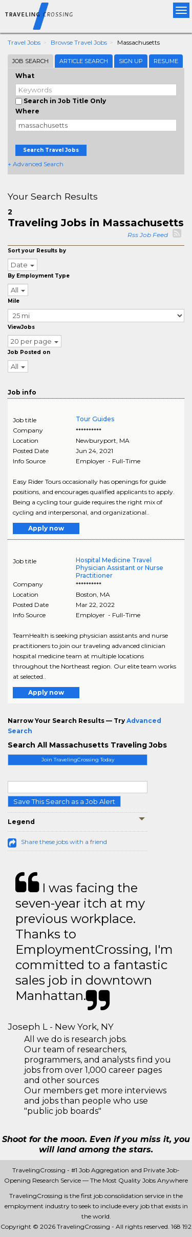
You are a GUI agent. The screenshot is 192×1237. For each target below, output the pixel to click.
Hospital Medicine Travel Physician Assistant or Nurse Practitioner (119, 567)
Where (27, 111)
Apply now (46, 528)
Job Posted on (29, 352)
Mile (13, 301)
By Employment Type (39, 275)
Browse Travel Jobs (79, 42)
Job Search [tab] (30, 61)
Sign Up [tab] (131, 61)
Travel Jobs (24, 42)
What (24, 76)
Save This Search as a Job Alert (64, 801)
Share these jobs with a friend (64, 842)
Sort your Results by (37, 250)
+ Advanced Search (35, 164)
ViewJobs (21, 327)
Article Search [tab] (83, 61)
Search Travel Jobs (51, 150)
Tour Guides (95, 419)
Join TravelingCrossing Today (77, 759)
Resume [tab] (166, 61)
